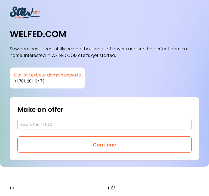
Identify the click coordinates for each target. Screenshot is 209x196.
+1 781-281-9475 (29, 81)
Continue (104, 144)
